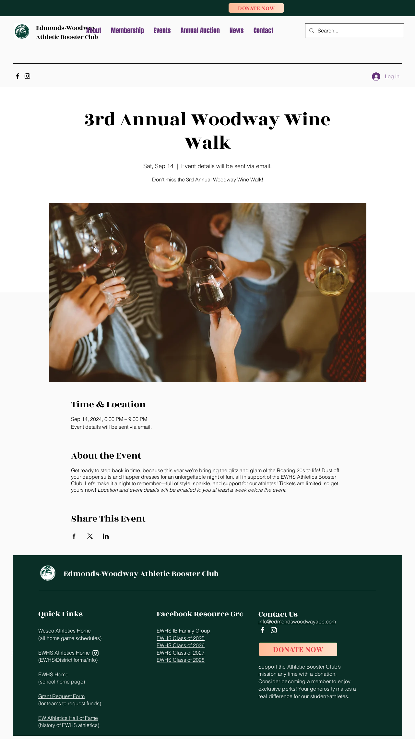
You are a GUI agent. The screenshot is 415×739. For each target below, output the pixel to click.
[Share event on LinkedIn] (106, 536)
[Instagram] (27, 76)
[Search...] (354, 31)
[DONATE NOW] (256, 8)
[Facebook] (17, 76)
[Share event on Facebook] (74, 536)
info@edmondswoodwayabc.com (297, 621)
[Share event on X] (90, 536)
